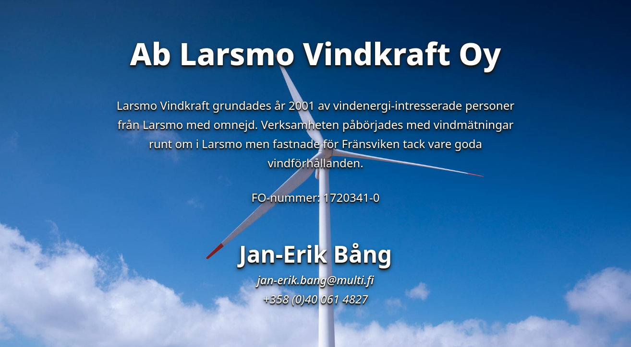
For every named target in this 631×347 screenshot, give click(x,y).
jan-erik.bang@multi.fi (315, 280)
